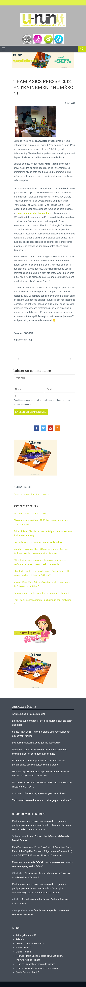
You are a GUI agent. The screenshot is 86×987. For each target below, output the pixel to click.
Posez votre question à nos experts (32, 494)
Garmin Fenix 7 (23, 947)
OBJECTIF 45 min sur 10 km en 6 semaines (40, 855)
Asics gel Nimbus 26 (26, 935)
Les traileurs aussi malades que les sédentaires (38, 542)
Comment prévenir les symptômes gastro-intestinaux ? (41, 593)
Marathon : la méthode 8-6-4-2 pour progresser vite (38, 862)
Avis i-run (20, 939)
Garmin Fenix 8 (23, 951)
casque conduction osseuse (30, 943)
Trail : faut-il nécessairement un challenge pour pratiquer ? (41, 800)
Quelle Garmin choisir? (27, 972)
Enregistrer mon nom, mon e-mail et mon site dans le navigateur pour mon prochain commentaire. (42, 402)
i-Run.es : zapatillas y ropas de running (35, 964)
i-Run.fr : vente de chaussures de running (37, 968)
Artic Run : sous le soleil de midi (30, 513)
